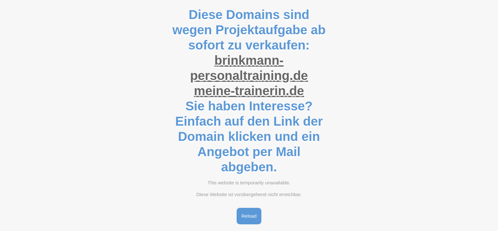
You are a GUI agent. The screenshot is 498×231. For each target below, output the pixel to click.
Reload (249, 216)
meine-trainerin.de (249, 91)
